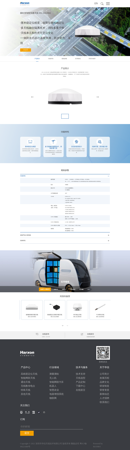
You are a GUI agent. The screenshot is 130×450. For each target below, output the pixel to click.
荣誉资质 (104, 389)
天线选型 (80, 377)
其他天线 (25, 393)
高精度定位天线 (29, 373)
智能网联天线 (28, 377)
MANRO (97, 446)
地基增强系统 (56, 393)
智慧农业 (54, 389)
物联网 (53, 397)
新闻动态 (104, 393)
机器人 (53, 385)
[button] (102, 3)
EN (96, 3)
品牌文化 (104, 381)
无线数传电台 (28, 385)
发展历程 (104, 377)
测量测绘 (54, 373)
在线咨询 (26, 50)
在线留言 (80, 389)
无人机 (53, 377)
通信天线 (25, 381)
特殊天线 (25, 389)
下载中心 (80, 385)
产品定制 (80, 381)
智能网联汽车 (56, 381)
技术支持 (80, 373)
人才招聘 (104, 397)
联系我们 (104, 401)
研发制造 (104, 385)
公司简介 (104, 373)
